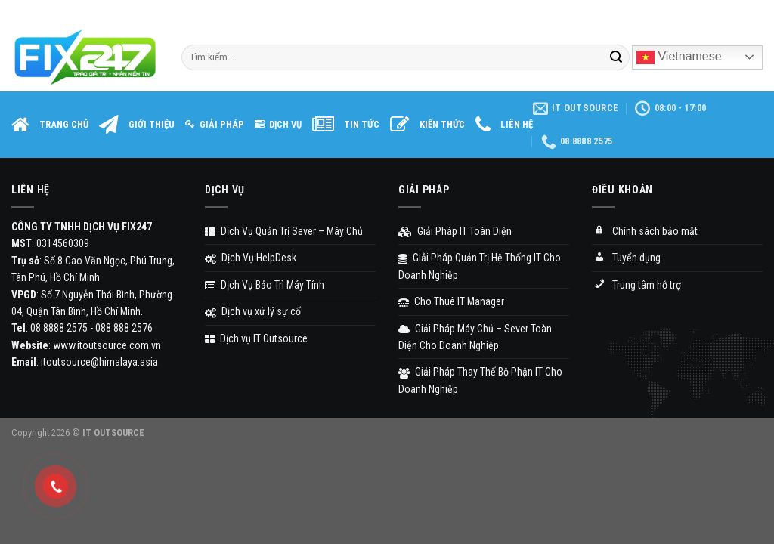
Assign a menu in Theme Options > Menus (616, 11)
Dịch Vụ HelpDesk (250, 258)
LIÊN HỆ (504, 125)
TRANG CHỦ (49, 125)
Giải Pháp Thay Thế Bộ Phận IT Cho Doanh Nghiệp (480, 380)
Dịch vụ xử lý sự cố (253, 311)
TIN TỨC (345, 125)
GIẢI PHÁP (214, 124)
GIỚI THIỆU (137, 125)
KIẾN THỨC (427, 125)
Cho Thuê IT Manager (451, 301)
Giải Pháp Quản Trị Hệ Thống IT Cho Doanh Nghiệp (479, 266)
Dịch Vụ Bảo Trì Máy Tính (264, 285)
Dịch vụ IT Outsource (256, 338)
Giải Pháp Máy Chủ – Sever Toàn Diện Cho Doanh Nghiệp (475, 337)
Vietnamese (679, 57)
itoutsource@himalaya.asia (99, 362)
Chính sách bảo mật (645, 232)
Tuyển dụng (626, 259)
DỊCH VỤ (278, 124)
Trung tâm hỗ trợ (636, 285)
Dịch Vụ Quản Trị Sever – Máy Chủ (284, 231)
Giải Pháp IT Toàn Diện (455, 231)
